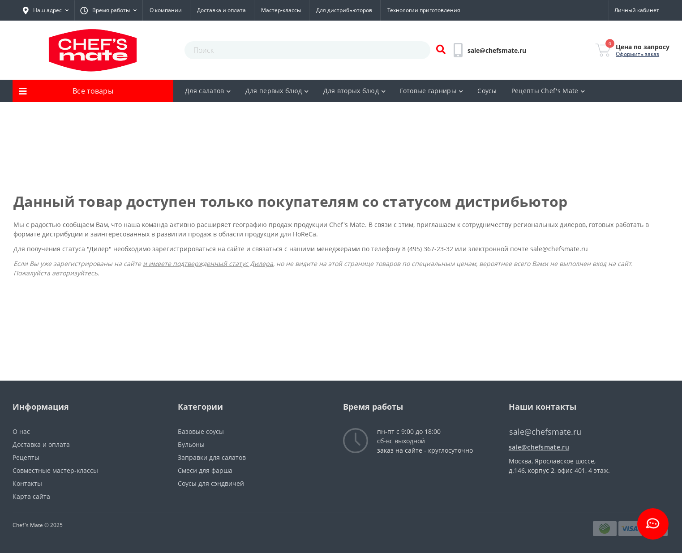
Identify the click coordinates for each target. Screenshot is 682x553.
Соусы (487, 90)
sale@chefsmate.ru (559, 248)
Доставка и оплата (221, 10)
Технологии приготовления (423, 10)
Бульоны (191, 444)
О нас (21, 431)
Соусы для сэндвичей (211, 483)
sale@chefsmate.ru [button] (545, 432)
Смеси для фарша (205, 470)
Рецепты (26, 457)
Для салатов (208, 90)
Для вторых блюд (354, 90)
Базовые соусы (201, 431)
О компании (166, 10)
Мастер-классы (281, 10)
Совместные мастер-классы (55, 470)
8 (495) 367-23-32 (428, 248)
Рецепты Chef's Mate (548, 90)
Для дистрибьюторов (344, 10)
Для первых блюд (277, 90)
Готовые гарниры (431, 90)
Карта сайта (31, 496)
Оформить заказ (637, 54)
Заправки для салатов (212, 457)
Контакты (27, 483)
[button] (45, 10)
